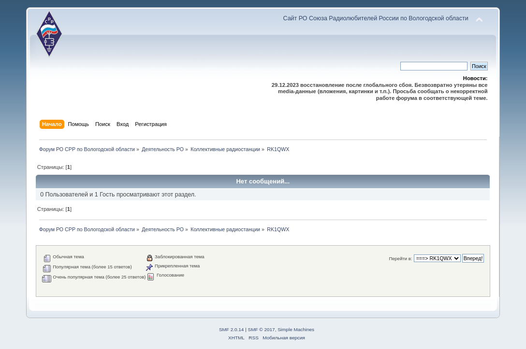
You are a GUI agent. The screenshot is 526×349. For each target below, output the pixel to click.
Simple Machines (296, 329)
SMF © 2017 (261, 329)
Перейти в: (400, 258)
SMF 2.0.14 (231, 329)
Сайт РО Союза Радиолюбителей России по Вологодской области (375, 18)
